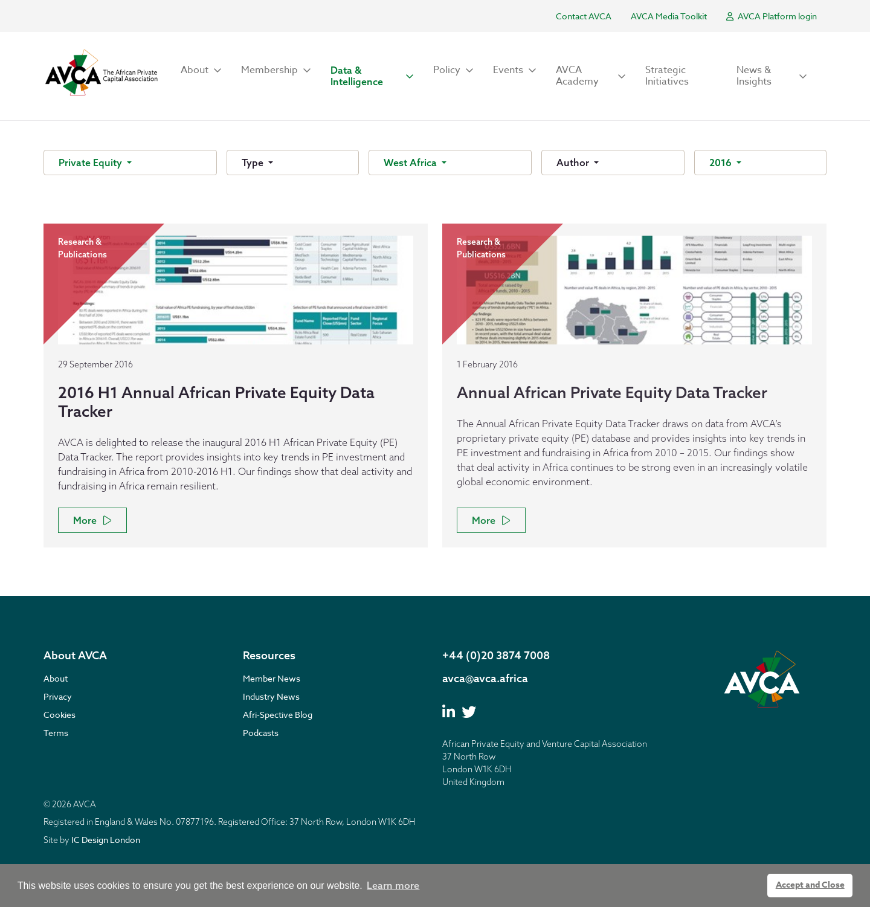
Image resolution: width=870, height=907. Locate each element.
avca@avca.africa (485, 678)
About (56, 678)
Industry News (271, 696)
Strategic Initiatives (667, 76)
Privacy (58, 696)
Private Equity (91, 163)
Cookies (60, 714)
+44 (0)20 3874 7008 (496, 655)
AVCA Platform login (771, 16)
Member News (271, 678)
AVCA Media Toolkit (669, 16)
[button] (201, 70)
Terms (56, 732)
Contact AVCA (583, 16)
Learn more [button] (393, 885)
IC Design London (105, 839)
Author (573, 163)
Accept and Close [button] (810, 885)
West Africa (411, 163)
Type (254, 163)
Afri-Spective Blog (277, 714)
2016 (721, 163)
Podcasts (261, 732)
